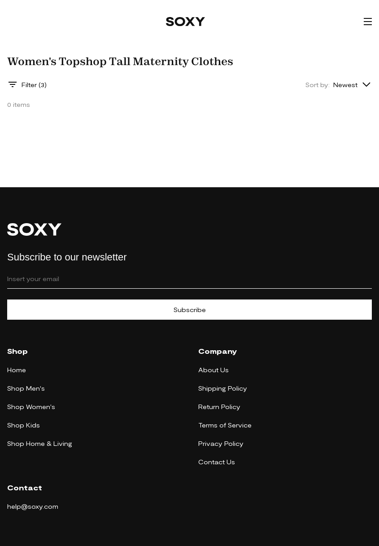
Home (16, 370)
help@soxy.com (32, 506)
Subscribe (190, 309)
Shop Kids (23, 425)
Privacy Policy (221, 443)
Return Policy (219, 406)
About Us (213, 370)
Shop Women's (31, 406)
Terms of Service (225, 425)
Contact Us (216, 462)
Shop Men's (26, 388)
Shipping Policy (222, 388)
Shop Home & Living (39, 443)
